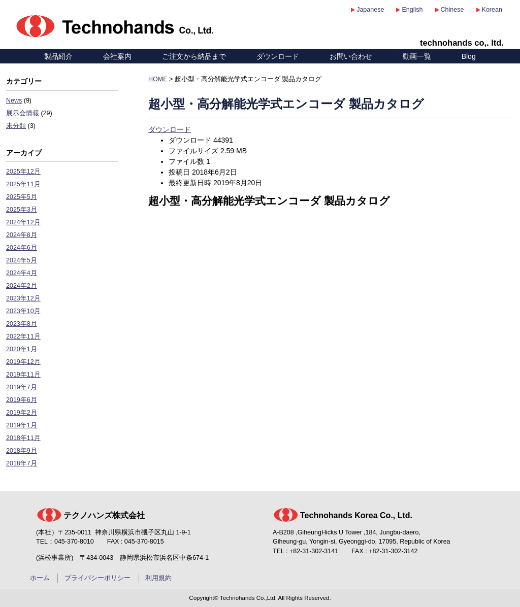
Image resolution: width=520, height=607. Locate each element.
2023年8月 (21, 323)
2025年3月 (21, 209)
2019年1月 (21, 425)
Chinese (452, 9)
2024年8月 (21, 235)
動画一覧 (417, 56)
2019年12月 (23, 361)
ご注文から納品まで (194, 56)
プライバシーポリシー (97, 578)
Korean (492, 9)
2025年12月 (23, 171)
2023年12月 (23, 298)
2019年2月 (21, 412)
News (14, 100)
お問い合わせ (351, 56)
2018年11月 (23, 438)
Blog (469, 56)
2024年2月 (21, 285)
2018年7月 (21, 463)
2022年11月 (23, 336)
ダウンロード (277, 56)
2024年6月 (21, 247)
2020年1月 (21, 349)
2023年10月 (23, 311)
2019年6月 (21, 399)
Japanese (370, 9)
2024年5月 (21, 260)
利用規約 (158, 578)
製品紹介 (58, 56)
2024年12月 (23, 222)
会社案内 (117, 56)
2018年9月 (21, 450)
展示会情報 (22, 113)
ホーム (40, 578)
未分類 (16, 125)
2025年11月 (23, 184)
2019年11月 (23, 374)
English (412, 9)
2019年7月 (21, 387)
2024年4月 (21, 273)
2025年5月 (21, 196)
